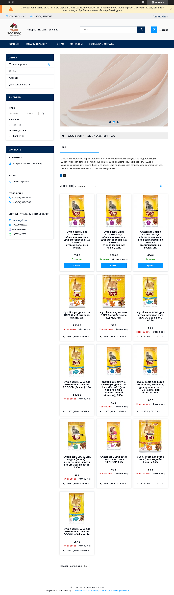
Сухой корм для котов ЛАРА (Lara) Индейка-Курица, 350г (113, 315)
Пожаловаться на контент (86, 590)
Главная (14, 44)
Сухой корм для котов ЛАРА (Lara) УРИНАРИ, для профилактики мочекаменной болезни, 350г (150, 387)
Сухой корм (102, 135)
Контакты (76, 44)
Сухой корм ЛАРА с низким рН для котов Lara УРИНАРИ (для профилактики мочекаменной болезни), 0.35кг (113, 389)
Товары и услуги (36, 44)
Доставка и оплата (101, 44)
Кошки (90, 135)
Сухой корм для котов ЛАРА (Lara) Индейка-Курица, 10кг (77, 315)
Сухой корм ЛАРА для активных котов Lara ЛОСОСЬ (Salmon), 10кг (77, 385)
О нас (60, 44)
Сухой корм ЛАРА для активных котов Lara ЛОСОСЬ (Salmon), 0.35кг (150, 316)
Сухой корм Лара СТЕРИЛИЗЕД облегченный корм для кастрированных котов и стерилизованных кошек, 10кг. (114, 239)
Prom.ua (101, 587)
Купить (77, 265)
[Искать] (141, 29)
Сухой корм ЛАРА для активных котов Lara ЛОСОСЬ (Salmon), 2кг (76, 532)
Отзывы (13, 77)
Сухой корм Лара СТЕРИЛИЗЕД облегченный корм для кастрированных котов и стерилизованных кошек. (77, 239)
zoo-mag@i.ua (19, 220)
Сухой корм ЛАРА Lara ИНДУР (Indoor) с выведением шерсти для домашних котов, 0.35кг (77, 462)
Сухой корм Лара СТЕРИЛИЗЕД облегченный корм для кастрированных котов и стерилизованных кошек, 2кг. (150, 239)
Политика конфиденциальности (114, 590)
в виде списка (166, 186)
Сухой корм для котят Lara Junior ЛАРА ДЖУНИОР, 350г (113, 459)
